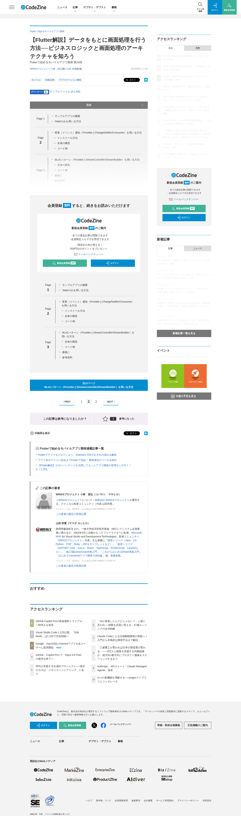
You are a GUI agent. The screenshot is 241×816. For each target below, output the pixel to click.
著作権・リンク (103, 800)
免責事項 (135, 800)
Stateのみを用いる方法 (68, 121)
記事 (75, 7)
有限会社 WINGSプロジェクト (112, 500)
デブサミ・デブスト (94, 7)
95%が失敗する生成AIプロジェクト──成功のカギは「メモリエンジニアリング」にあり (60, 670)
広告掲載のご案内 (198, 725)
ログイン (112, 263)
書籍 (114, 7)
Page (41, 118)
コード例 (62, 148)
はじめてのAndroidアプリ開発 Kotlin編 (80, 555)
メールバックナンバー (89, 254)
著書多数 (115, 555)
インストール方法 (67, 137)
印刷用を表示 (40, 433)
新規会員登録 (64, 263)
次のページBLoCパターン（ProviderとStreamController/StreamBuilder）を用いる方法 (88, 385)
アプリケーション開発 (70, 80)
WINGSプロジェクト (70, 500)
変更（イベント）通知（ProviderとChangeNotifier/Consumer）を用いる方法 (98, 132)
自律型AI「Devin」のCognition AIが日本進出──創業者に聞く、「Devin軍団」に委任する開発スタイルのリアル (183, 306)
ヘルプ (89, 800)
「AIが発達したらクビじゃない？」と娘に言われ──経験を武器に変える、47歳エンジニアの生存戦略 (122, 625)
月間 (197, 48)
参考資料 (67, 357)
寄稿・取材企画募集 (168, 725)
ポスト (130, 80)
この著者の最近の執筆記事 (71, 514)
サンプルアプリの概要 (67, 116)
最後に (66, 352)
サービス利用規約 (165, 800)
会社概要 (148, 800)
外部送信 (207, 800)
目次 (115, 105)
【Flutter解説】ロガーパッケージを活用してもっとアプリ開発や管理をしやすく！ (85, 465)
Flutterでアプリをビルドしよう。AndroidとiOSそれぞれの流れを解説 (77, 454)
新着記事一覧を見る (184, 333)
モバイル (36, 80)
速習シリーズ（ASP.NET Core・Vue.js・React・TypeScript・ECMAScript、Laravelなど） (97, 548)
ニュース (62, 7)
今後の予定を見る (183, 396)
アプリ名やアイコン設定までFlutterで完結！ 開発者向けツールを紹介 (77, 460)
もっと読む (42, 469)
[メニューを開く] (12, 7)
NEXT (111, 401)
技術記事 (50, 80)
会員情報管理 (121, 800)
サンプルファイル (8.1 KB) (65, 91)
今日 (170, 48)
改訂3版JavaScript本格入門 (81, 551)
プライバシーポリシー (188, 800)
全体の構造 (63, 143)
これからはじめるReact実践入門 (120, 551)
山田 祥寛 (71, 69)
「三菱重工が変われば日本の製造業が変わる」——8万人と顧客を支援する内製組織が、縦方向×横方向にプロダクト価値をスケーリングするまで (187, 133)
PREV (65, 401)
